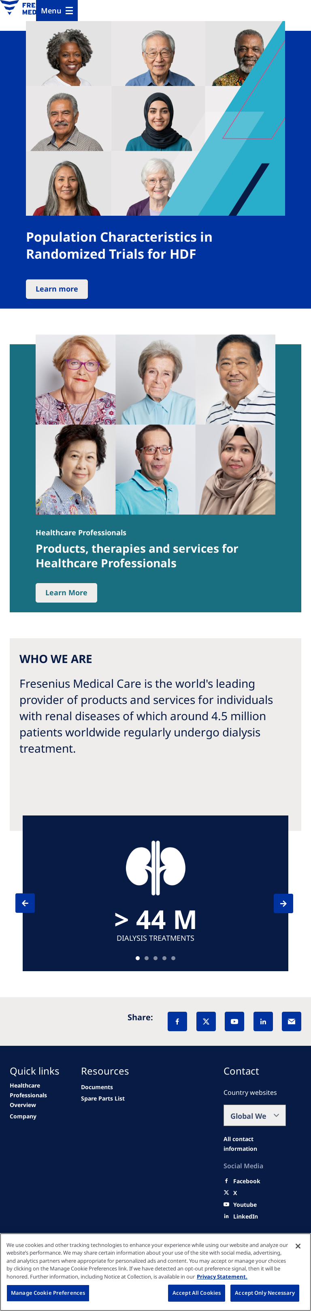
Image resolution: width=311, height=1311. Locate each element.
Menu (51, 10)
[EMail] (291, 1021)
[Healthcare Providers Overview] (38, 1095)
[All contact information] (255, 1144)
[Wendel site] (103, 1098)
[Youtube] (245, 1205)
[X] (206, 1021)
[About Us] (23, 1116)
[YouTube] (234, 1021)
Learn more (57, 289)
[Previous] (32, 903)
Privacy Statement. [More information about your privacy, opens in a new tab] (222, 1276)
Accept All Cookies (197, 1292)
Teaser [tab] (138, 958)
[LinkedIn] (263, 1021)
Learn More (66, 592)
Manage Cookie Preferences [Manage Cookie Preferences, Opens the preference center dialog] (48, 1292)
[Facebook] (177, 1021)
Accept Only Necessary (265, 1292)
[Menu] (57, 10)
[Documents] (97, 1087)
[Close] (298, 1246)
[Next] (276, 903)
